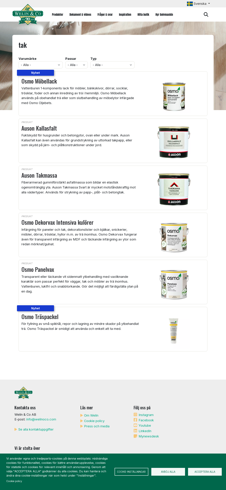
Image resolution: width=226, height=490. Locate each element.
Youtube (145, 425)
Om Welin (91, 415)
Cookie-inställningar (131, 471)
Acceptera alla (205, 471)
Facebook (146, 420)
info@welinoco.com (41, 419)
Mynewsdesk (149, 436)
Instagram (146, 415)
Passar (70, 59)
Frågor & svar (105, 14)
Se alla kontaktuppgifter (36, 429)
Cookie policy (94, 421)
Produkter (57, 14)
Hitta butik (143, 14)
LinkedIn (145, 431)
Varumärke (27, 59)
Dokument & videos (80, 14)
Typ (93, 59)
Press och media (96, 426)
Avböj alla (168, 471)
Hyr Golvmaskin (164, 14)
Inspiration (125, 14)
